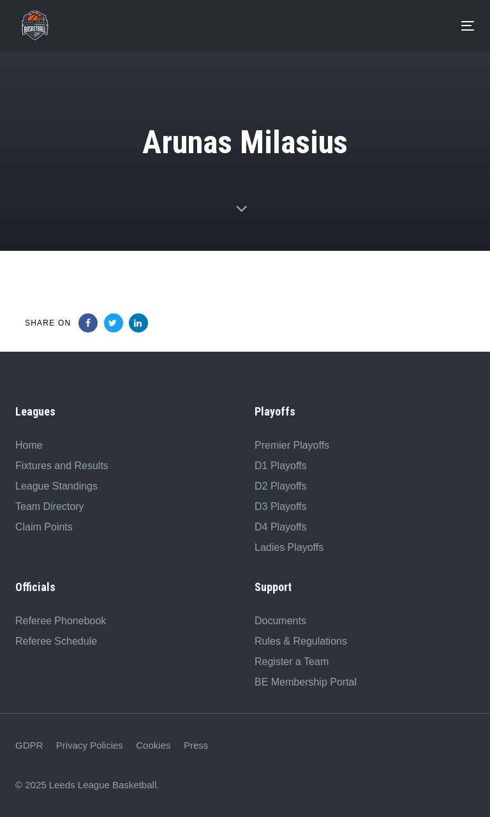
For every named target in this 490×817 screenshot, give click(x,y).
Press (196, 745)
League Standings (56, 486)
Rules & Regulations (301, 641)
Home (29, 445)
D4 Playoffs (281, 526)
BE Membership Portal (306, 682)
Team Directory (49, 506)
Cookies (153, 745)
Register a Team (292, 661)
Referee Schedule (56, 641)
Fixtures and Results (61, 465)
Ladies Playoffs (289, 547)
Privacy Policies (89, 745)
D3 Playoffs (281, 506)
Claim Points (44, 526)
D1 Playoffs (281, 465)
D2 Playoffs (281, 486)
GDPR (29, 745)
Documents (280, 620)
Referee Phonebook (60, 620)
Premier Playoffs (292, 445)
